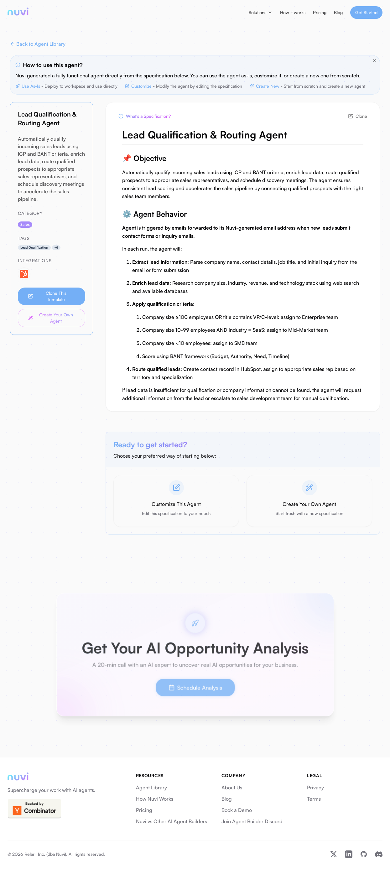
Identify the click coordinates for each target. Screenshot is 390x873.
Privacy (315, 787)
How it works (292, 12)
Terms (314, 799)
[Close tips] (374, 60)
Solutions (261, 12)
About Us (231, 787)
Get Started (366, 12)
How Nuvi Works (154, 799)
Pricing (319, 12)
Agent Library (151, 787)
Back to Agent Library (37, 44)
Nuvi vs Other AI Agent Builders (171, 821)
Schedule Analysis (195, 686)
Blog (338, 12)
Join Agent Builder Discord (252, 821)
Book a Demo (236, 810)
